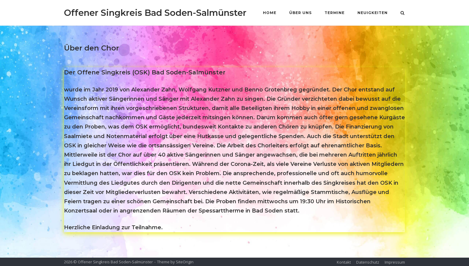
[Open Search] (402, 13)
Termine (335, 12)
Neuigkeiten (372, 12)
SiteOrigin (185, 262)
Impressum (395, 262)
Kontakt (344, 262)
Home (269, 12)
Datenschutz (367, 262)
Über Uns (300, 12)
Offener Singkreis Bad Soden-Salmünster (155, 12)
